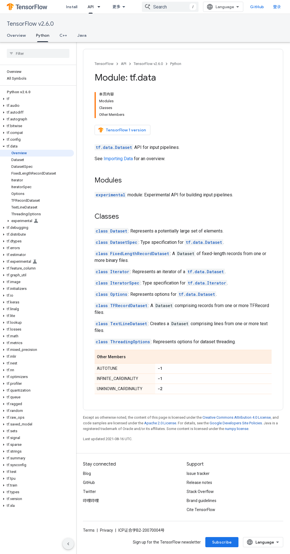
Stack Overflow (200, 491)
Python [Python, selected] (42, 35)
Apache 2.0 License (160, 423)
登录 (277, 7)
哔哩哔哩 (91, 500)
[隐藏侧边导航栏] (68, 543)
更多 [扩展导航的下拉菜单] (116, 6)
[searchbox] (38, 53)
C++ (63, 35)
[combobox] (170, 7)
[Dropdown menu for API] (100, 7)
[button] (37, 98)
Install (71, 6)
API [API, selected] (91, 6)
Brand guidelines (201, 500)
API (123, 64)
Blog (87, 473)
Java (81, 35)
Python (175, 64)
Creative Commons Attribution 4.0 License (236, 417)
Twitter (89, 491)
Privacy (106, 530)
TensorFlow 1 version (122, 130)
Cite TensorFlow (201, 509)
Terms (89, 530)
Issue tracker (198, 473)
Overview (16, 35)
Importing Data (118, 158)
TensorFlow (104, 64)
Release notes (199, 482)
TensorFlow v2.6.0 (30, 23)
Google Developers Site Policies (236, 423)
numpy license (236, 429)
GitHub (257, 6)
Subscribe (222, 542)
